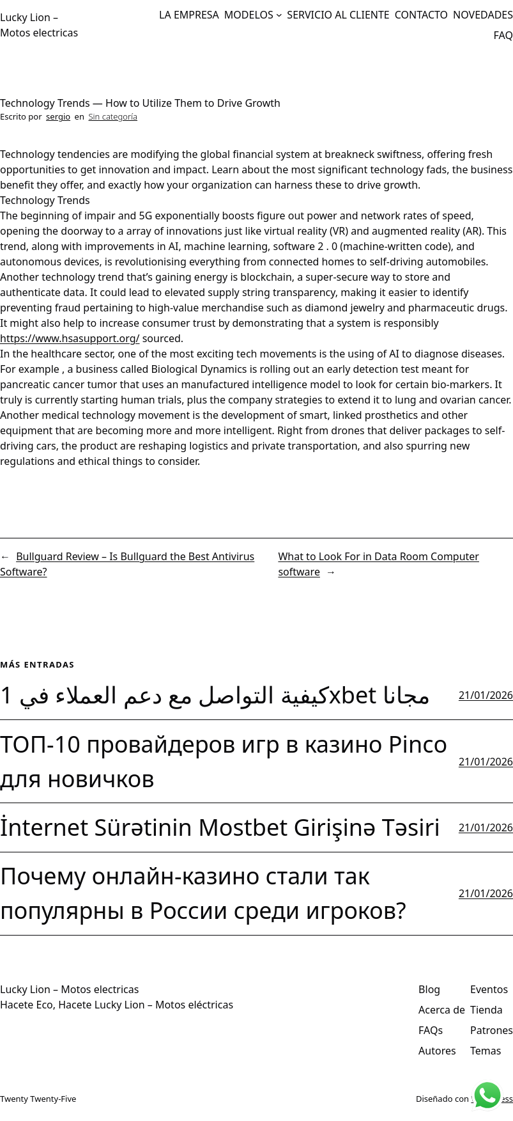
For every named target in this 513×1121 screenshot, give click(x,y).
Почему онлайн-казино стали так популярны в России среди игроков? (203, 893)
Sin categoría (112, 116)
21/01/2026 (486, 695)
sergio (58, 116)
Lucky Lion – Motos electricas (69, 989)
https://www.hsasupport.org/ (70, 338)
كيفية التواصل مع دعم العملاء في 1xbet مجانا (215, 694)
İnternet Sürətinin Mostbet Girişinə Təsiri (220, 827)
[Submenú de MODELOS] (279, 15)
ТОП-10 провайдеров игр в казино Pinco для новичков (223, 761)
